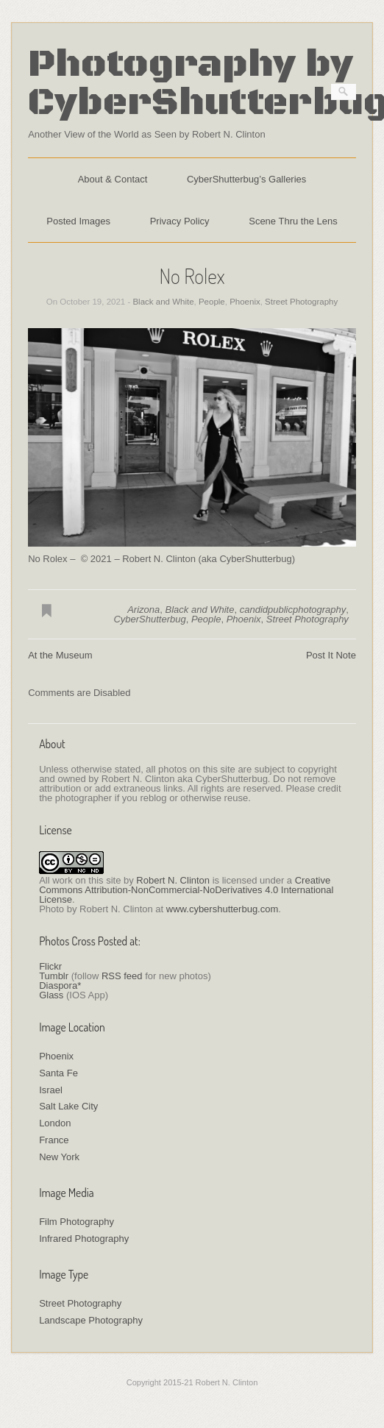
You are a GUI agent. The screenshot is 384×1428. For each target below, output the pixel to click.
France (53, 1139)
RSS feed (122, 975)
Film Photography (76, 1221)
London (55, 1123)
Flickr (50, 966)
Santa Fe (58, 1073)
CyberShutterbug (149, 619)
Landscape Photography (91, 1320)
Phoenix (245, 301)
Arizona (143, 609)
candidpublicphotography (293, 609)
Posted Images (78, 221)
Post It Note (331, 655)
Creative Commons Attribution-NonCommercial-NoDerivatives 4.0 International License (186, 890)
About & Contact (113, 179)
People (212, 301)
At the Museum (60, 655)
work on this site (86, 880)
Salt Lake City (68, 1106)
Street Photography (301, 301)
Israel (51, 1089)
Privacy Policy (180, 221)
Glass (51, 995)
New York (59, 1156)
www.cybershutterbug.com (222, 908)
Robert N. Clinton (173, 880)
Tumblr (53, 975)
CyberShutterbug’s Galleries (246, 179)
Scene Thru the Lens (293, 221)
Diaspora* (60, 985)
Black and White (162, 301)
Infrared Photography (84, 1238)
